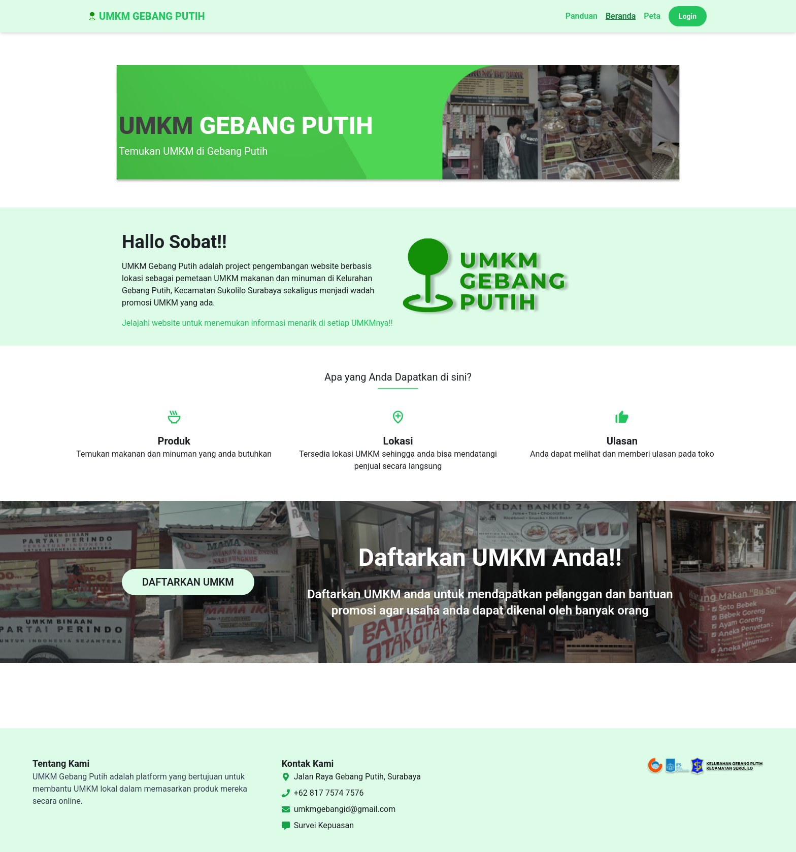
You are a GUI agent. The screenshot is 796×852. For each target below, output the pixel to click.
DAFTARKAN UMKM (188, 582)
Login (687, 16)
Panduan (582, 16)
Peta (652, 16)
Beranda (621, 16)
